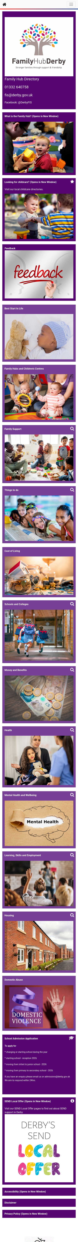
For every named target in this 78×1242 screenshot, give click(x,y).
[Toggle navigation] (71, 4)
